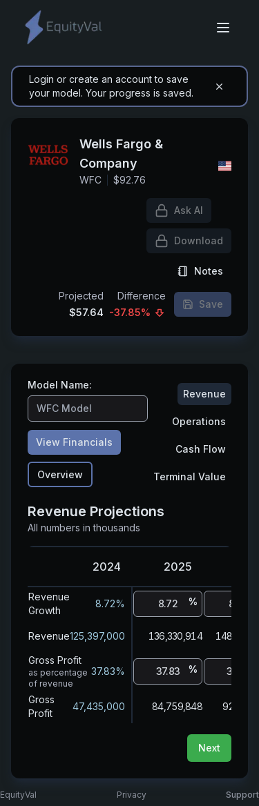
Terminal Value (189, 476)
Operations (199, 421)
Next (209, 748)
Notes (200, 271)
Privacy (131, 794)
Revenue (204, 394)
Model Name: (60, 385)
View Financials (74, 442)
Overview (60, 474)
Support (242, 794)
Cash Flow (200, 449)
